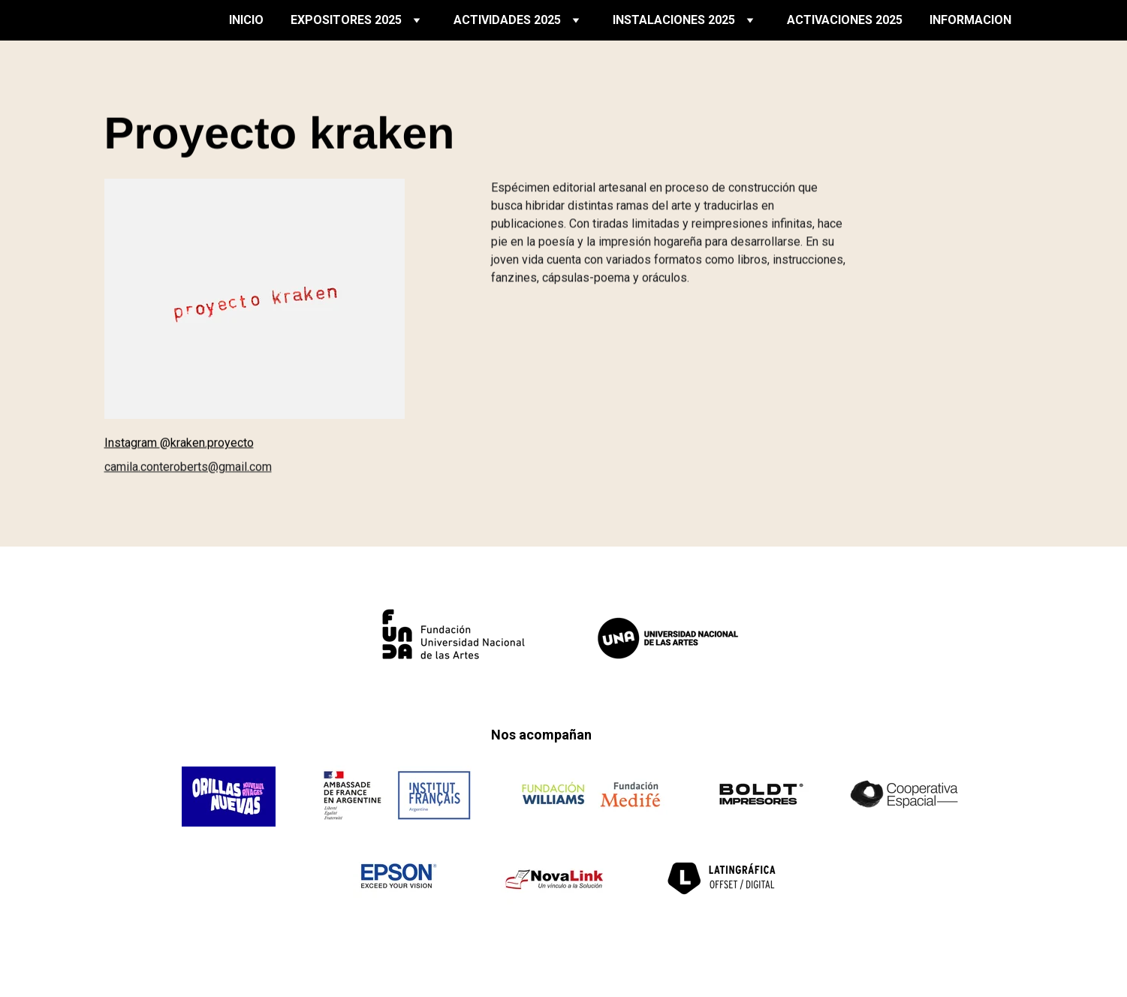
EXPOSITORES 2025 (346, 20)
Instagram (132, 443)
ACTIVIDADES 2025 (507, 20)
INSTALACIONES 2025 (674, 20)
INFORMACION (970, 20)
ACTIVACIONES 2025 (845, 20)
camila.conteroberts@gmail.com (188, 467)
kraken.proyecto (212, 443)
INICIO (246, 20)
